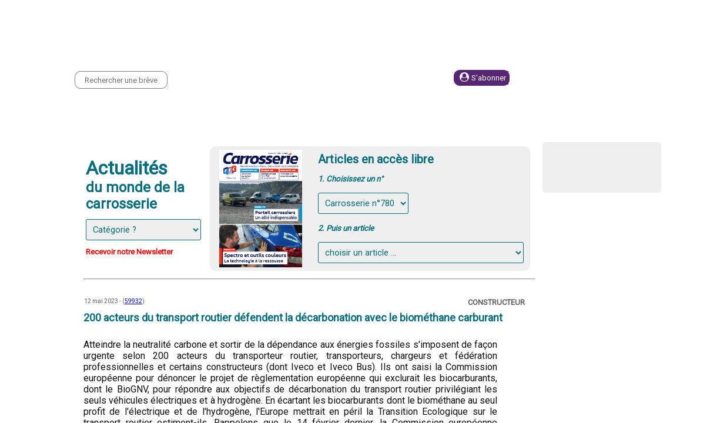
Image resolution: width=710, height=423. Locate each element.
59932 (133, 301)
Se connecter (578, 77)
